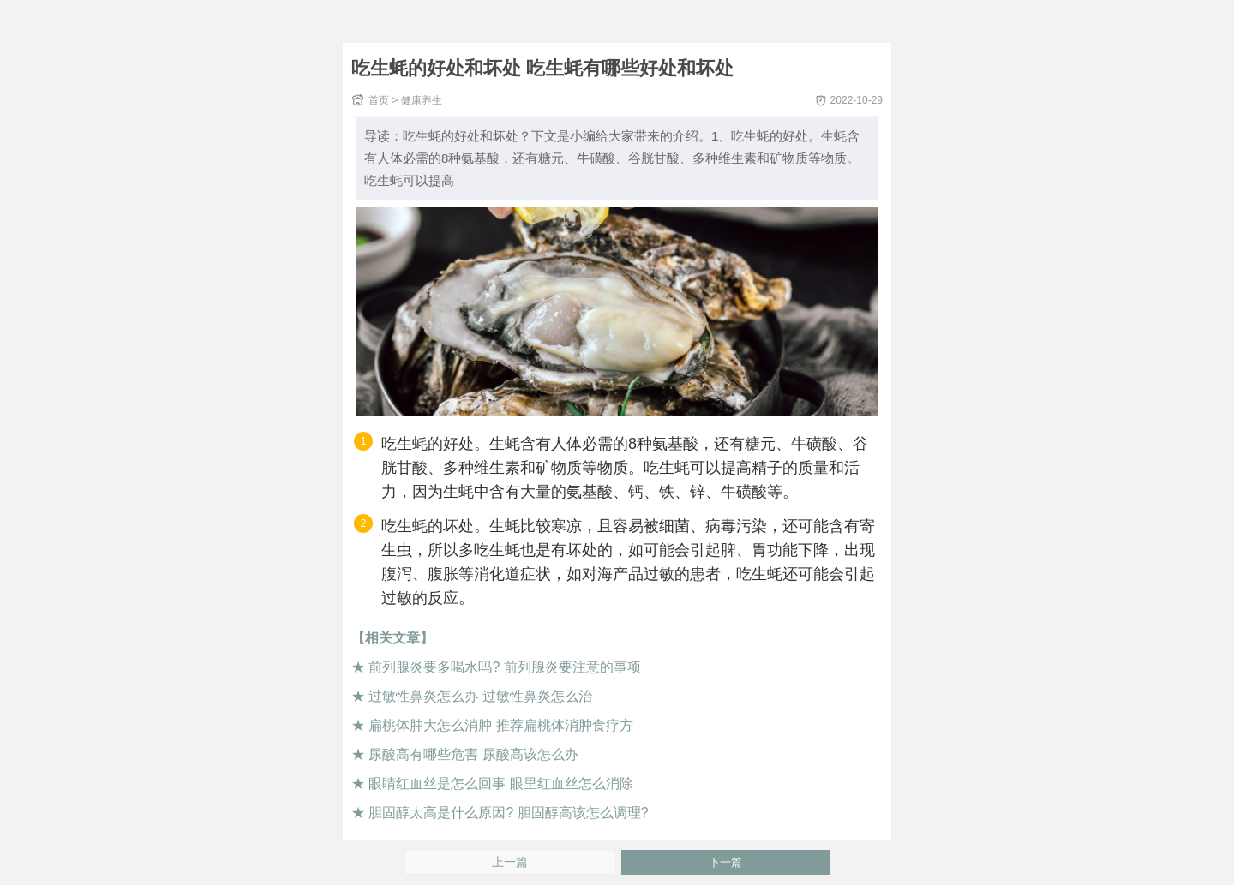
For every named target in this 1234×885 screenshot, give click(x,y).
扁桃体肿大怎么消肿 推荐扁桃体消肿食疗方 (500, 725)
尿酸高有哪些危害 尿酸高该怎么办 (473, 754)
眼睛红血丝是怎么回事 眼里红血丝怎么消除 (500, 783)
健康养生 (421, 100)
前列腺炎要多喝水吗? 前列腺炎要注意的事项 (504, 667)
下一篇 (725, 862)
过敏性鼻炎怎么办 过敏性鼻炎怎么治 (479, 696)
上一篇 (510, 862)
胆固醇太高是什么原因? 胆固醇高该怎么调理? (508, 812)
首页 (378, 100)
